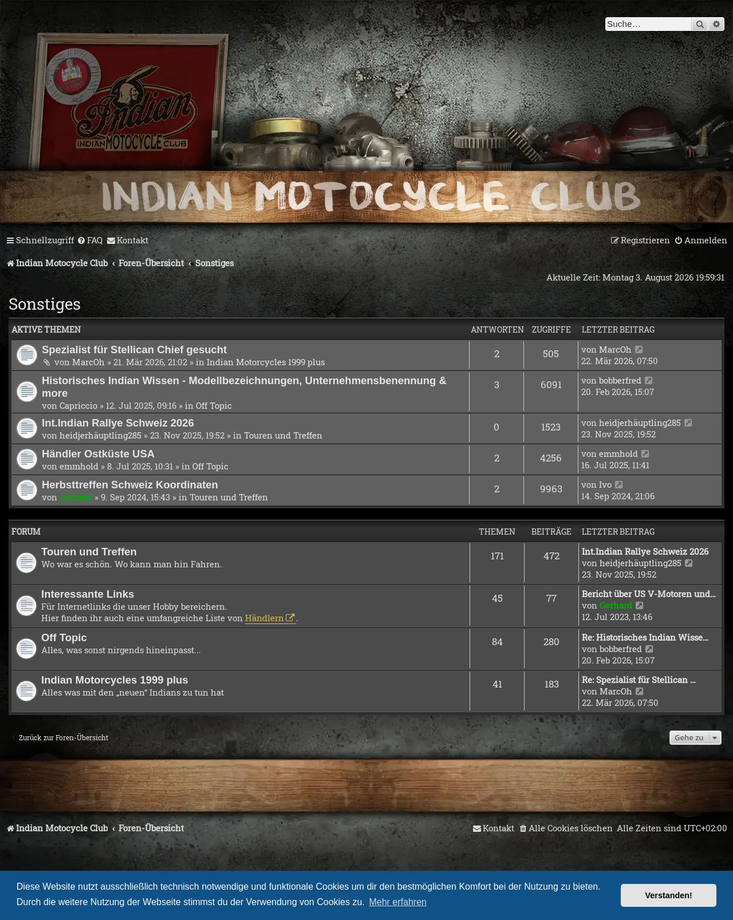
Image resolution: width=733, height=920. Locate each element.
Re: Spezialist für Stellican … (639, 679)
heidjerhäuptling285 (100, 435)
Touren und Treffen (283, 435)
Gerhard (76, 497)
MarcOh (88, 362)
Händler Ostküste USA (98, 454)
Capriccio (78, 405)
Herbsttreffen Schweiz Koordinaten (130, 485)
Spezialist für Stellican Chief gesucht (134, 349)
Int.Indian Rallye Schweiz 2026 (118, 423)
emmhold (79, 466)
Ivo (605, 484)
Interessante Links (87, 594)
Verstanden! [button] (668, 895)
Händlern (264, 617)
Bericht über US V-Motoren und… (649, 593)
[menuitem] (90, 240)
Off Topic (214, 405)
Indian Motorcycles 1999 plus (266, 362)
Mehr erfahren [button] (398, 902)
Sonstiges (45, 303)
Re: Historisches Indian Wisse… (645, 637)
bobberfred (620, 380)
